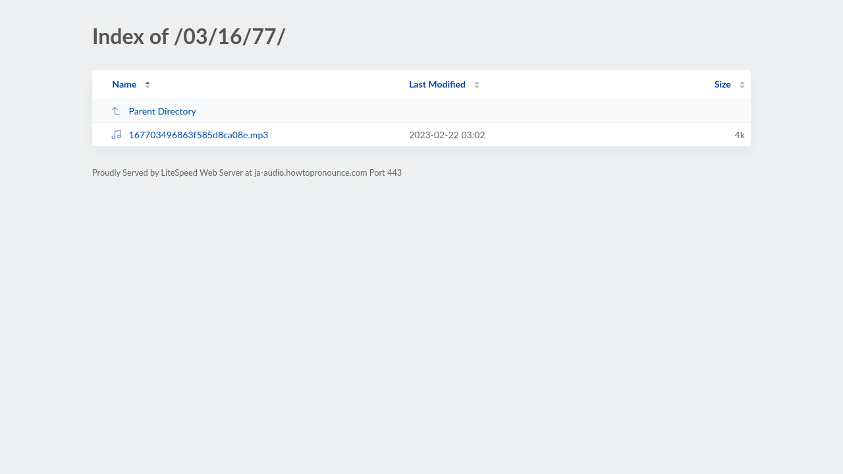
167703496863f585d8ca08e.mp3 (189, 134)
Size (723, 84)
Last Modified (437, 84)
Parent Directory (153, 111)
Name (124, 84)
